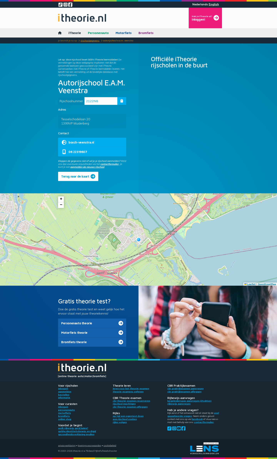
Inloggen (63, 388)
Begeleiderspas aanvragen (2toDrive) (189, 400)
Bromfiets (146, 33)
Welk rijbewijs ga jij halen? (73, 428)
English (214, 4)
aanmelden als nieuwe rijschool (87, 166)
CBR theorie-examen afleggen (130, 406)
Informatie (64, 397)
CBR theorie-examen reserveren (131, 400)
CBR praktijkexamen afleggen (184, 391)
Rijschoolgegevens (90, 40)
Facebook (197, 419)
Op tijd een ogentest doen (128, 416)
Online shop (64, 419)
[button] (138, 239)
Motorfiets (124, 33)
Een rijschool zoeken (125, 419)
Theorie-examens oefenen (128, 391)
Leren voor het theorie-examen (131, 388)
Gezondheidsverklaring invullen (76, 434)
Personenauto (98, 33)
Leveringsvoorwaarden (89, 445)
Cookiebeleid (109, 445)
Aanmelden (64, 391)
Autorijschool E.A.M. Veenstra (118, 40)
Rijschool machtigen (124, 403)
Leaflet (250, 284)
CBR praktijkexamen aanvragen (185, 388)
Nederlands (200, 4)
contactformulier (109, 164)
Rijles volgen (120, 422)
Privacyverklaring (67, 445)
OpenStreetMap (267, 284)
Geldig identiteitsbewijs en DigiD (77, 431)
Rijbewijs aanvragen (178, 403)
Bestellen (63, 394)
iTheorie (74, 33)
